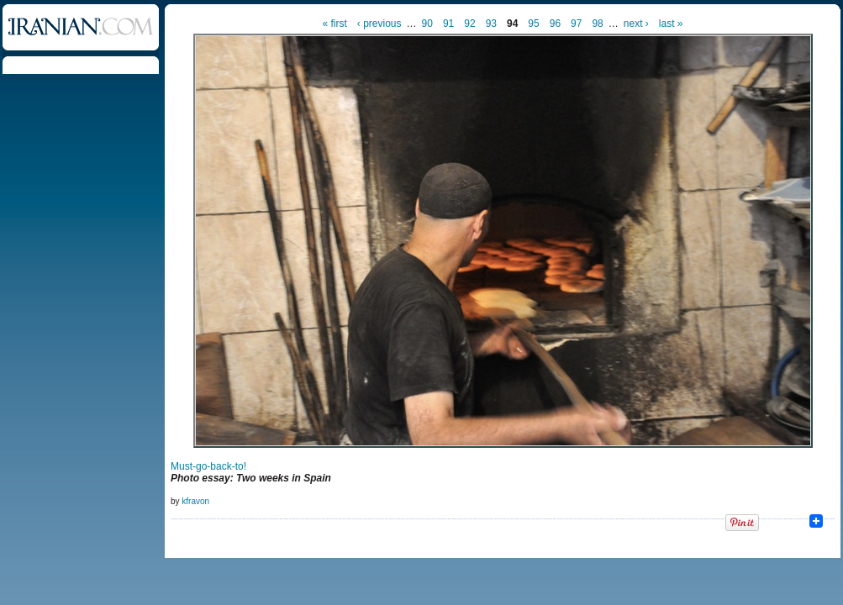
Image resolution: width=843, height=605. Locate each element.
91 (448, 23)
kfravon (195, 501)
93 (491, 23)
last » (671, 23)
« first (335, 23)
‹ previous (379, 23)
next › (636, 23)
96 (555, 23)
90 (427, 23)
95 (533, 23)
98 (597, 23)
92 (469, 23)
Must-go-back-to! (208, 466)
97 (576, 23)
